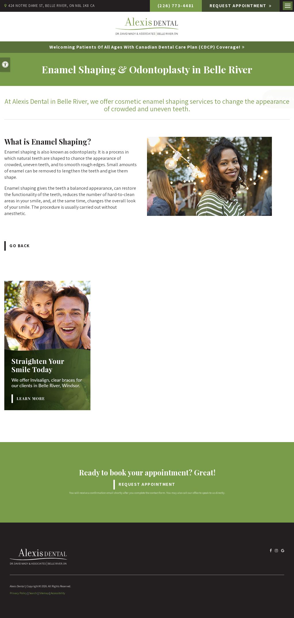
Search (33, 593)
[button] (256, 99)
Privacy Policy (18, 593)
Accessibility (58, 593)
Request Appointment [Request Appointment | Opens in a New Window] (239, 5)
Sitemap (44, 593)
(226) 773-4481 (176, 5)
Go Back (19, 245)
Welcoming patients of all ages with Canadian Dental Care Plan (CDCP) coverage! (145, 47)
